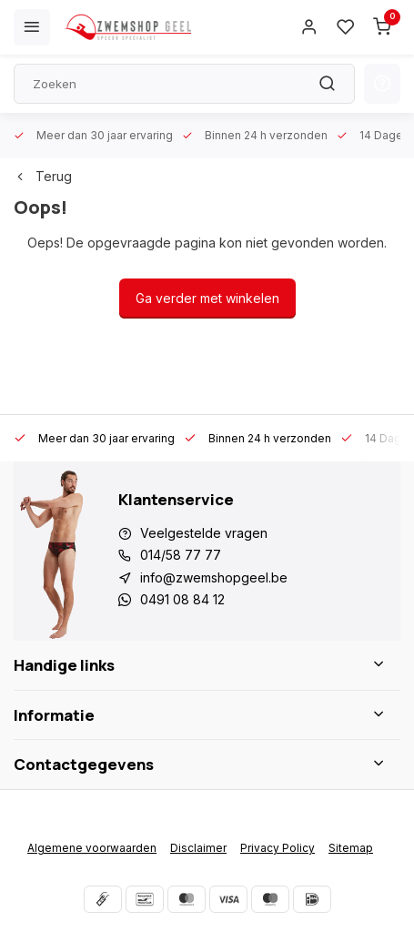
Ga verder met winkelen (207, 298)
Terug (43, 176)
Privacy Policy (277, 848)
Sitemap (350, 848)
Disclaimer (198, 848)
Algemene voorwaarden (92, 848)
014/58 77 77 (180, 554)
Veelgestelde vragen (204, 533)
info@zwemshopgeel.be (214, 577)
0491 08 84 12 (182, 599)
